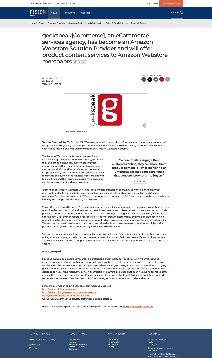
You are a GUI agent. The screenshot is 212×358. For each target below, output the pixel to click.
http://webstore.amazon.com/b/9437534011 (66, 295)
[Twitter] (30, 348)
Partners (72, 342)
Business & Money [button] (56, 23)
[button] (106, 110)
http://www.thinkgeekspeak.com (60, 289)
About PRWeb (74, 340)
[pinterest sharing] (161, 79)
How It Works (48, 3)
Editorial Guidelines (76, 347)
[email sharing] (167, 79)
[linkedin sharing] (155, 79)
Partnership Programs (78, 344)
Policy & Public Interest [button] (117, 23)
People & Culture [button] (139, 23)
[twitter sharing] (149, 80)
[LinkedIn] (36, 348)
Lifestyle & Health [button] (94, 23)
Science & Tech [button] (75, 23)
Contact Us (34, 345)
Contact (85, 12)
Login (148, 3)
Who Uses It (62, 3)
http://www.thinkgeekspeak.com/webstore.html (69, 292)
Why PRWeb (35, 3)
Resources (69, 12)
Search (177, 12)
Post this (139, 181)
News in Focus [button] (37, 23)
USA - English (80, 62)
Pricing (72, 3)
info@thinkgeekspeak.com (138, 306)
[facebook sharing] (143, 79)
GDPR (155, 3)
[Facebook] (33, 348)
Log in (150, 342)
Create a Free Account (171, 3)
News (54, 12)
